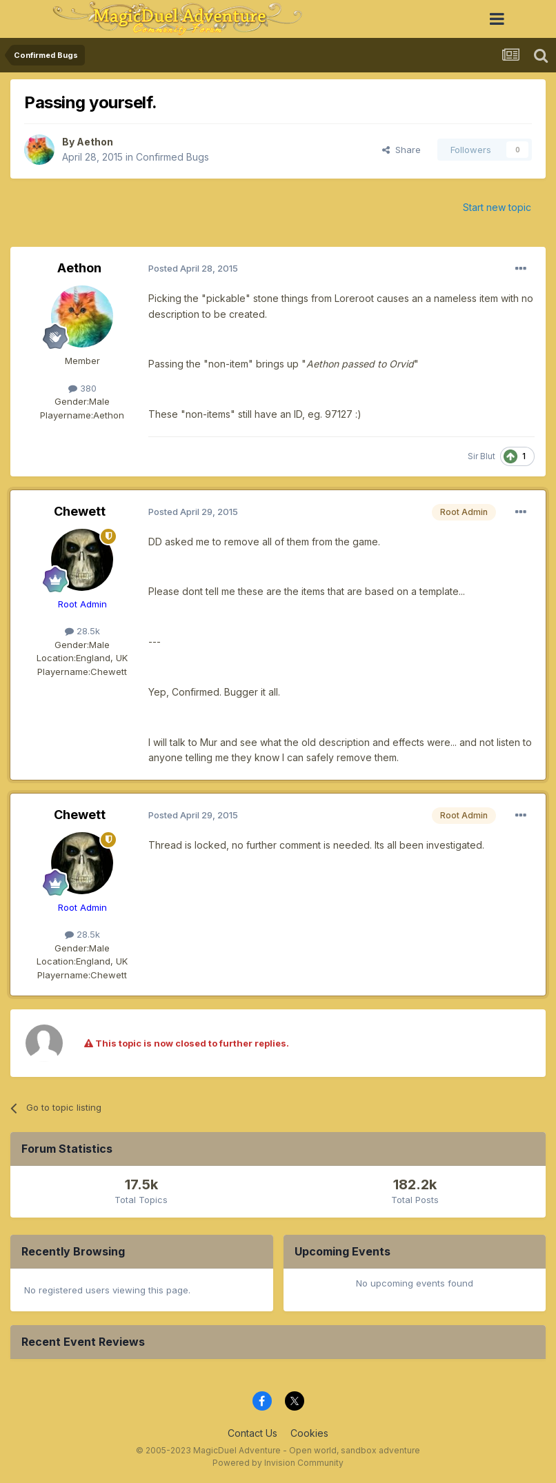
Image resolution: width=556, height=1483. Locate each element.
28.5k (82, 630)
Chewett (80, 511)
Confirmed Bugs (172, 157)
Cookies (309, 1433)
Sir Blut (481, 456)
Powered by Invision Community (278, 1462)
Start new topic (497, 207)
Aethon (95, 142)
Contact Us (252, 1433)
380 (82, 388)
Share (401, 149)
